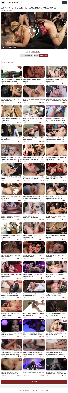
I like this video (27, 52)
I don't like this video (29, 52)
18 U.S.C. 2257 (44, 390)
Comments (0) (43, 55)
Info (22, 55)
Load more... (34, 382)
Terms (35, 390)
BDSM (13, 3)
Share (36, 55)
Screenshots (28, 55)
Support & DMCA (24, 390)
